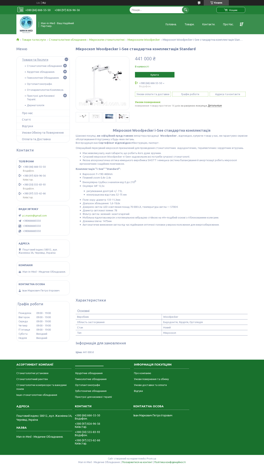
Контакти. (208, 24)
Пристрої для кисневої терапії (93, 396)
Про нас (27, 113)
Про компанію (142, 373)
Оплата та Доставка (36, 139)
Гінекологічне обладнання (91, 379)
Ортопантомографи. (39, 83)
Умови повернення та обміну (151, 379)
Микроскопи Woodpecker (143, 39)
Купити (155, 74)
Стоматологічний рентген (32, 379)
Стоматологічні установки (32, 373)
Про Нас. (228, 24)
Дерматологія (35, 105)
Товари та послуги (34, 39)
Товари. (189, 24)
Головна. (171, 24)
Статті (26, 119)
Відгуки (27, 126)
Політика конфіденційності (170, 462)
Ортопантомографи (87, 385)
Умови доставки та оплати (150, 385)
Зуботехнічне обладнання (91, 390)
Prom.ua (151, 458)
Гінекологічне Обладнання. (43, 77)
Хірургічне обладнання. (41, 71)
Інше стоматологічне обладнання (36, 394)
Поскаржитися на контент (137, 462)
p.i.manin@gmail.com (34, 215)
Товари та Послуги (35, 59)
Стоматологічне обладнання (67, 39)
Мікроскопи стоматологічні (106, 39)
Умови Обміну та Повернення (43, 132)
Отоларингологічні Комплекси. (45, 89)
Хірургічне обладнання (89, 373)
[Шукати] (185, 9)
